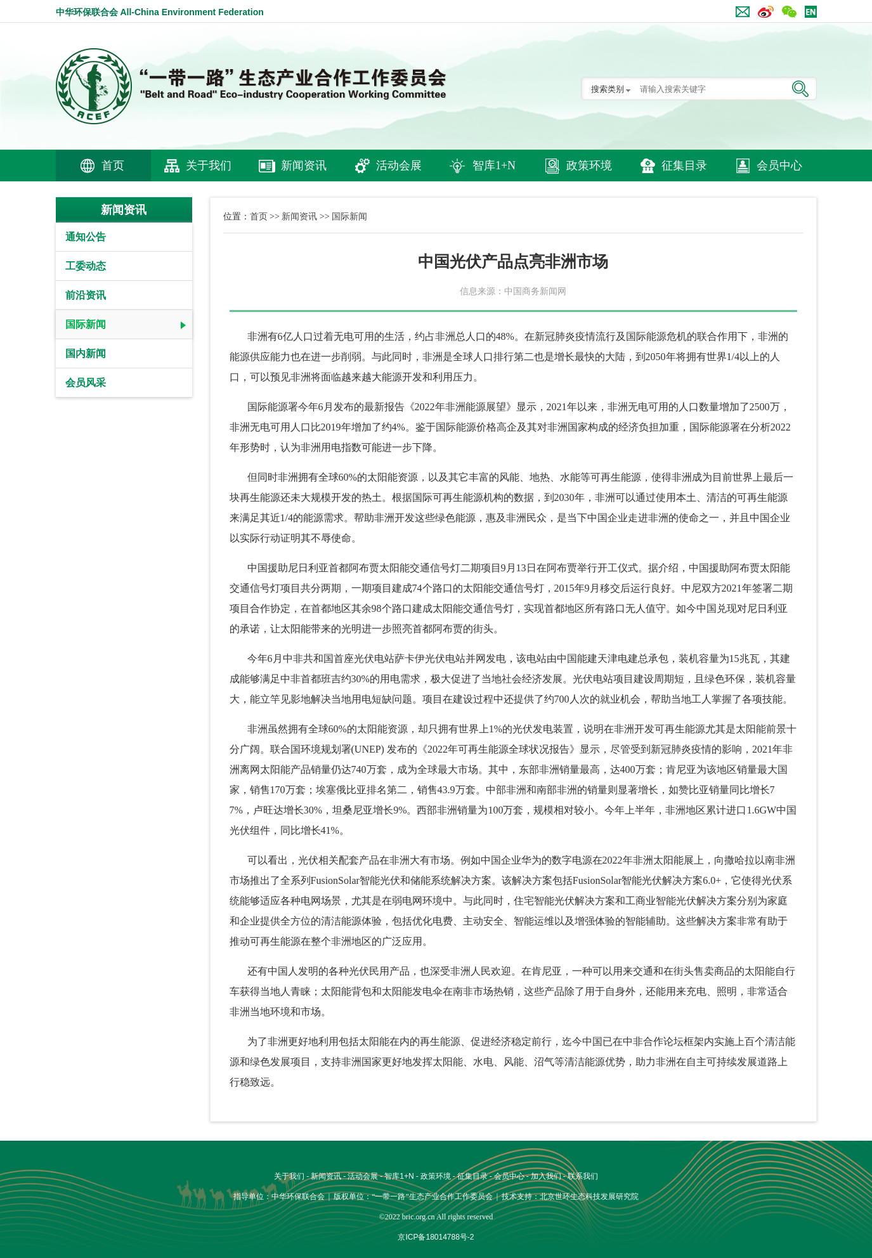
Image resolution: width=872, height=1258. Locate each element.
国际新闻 (85, 324)
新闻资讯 (304, 165)
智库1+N (494, 165)
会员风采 (85, 382)
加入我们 (546, 1176)
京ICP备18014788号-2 (436, 1237)
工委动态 (85, 266)
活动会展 (399, 165)
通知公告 (85, 236)
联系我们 (583, 1176)
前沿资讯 (85, 295)
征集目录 (684, 165)
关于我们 (208, 165)
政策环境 (589, 165)
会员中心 (779, 165)
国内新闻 (85, 353)
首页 (112, 165)
